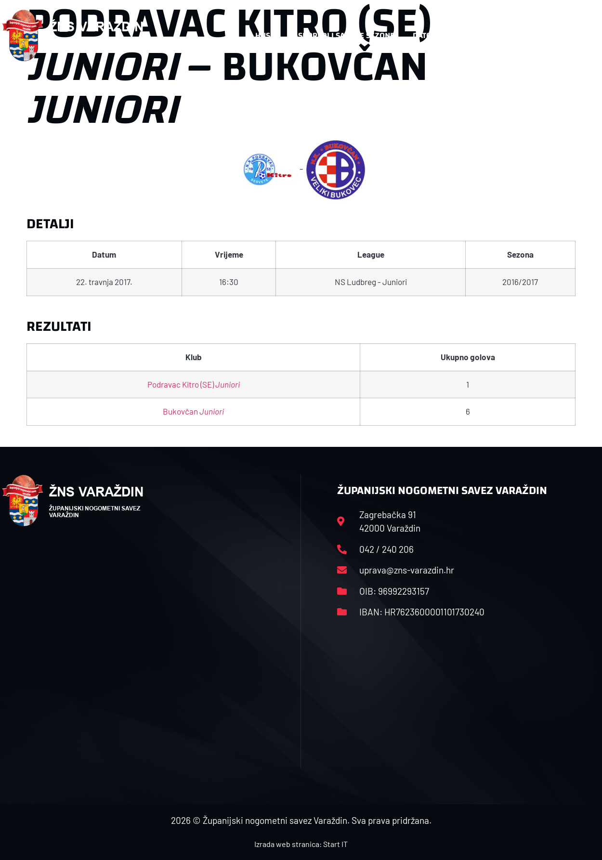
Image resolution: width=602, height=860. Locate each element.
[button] (581, 36)
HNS (262, 35)
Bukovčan (193, 411)
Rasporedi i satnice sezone (341, 35)
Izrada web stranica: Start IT (301, 843)
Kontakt (498, 35)
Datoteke (435, 35)
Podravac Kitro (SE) (193, 384)
